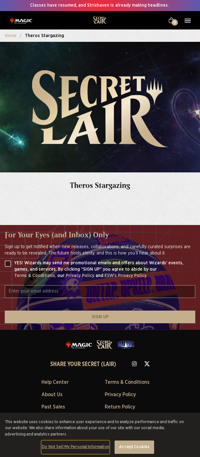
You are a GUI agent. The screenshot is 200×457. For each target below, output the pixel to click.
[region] (100, 435)
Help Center (55, 382)
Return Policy (120, 406)
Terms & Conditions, (35, 276)
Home (10, 36)
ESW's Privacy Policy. (125, 276)
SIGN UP (100, 317)
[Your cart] (171, 20)
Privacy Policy (81, 276)
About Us (51, 394)
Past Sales (53, 406)
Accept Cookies (134, 447)
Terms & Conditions (127, 382)
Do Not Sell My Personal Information (75, 447)
